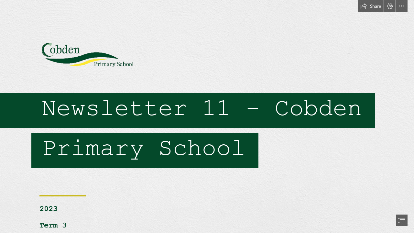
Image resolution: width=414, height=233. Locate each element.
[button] (371, 6)
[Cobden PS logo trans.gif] (207, 88)
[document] (207, 116)
